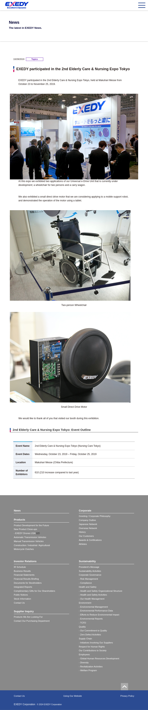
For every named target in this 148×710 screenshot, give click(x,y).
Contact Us (19, 603)
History (82, 532)
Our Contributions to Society (93, 650)
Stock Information (22, 599)
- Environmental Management (93, 607)
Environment (85, 603)
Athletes (83, 544)
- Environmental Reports (91, 618)
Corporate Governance (90, 575)
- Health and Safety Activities (93, 595)
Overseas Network (88, 528)
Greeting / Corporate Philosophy (94, 516)
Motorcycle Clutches (24, 549)
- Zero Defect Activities (90, 634)
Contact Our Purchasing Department (32, 621)
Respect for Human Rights (92, 646)
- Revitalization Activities (91, 666)
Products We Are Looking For (28, 617)
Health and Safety (87, 587)
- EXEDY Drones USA (25, 533)
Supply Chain (85, 638)
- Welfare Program (88, 670)
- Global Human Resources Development (99, 658)
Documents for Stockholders (28, 583)
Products (19, 519)
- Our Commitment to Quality (93, 630)
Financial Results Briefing (26, 579)
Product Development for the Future (31, 525)
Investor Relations (25, 561)
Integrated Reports (23, 587)
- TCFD (82, 623)
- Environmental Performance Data (96, 610)
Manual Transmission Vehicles (29, 541)
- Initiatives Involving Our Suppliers (96, 642)
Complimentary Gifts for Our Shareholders (34, 591)
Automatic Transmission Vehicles (30, 537)
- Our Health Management (91, 599)
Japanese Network (88, 524)
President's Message (89, 567)
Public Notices (21, 595)
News (17, 510)
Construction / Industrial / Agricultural (32, 545)
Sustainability (87, 561)
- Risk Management (88, 579)
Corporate (85, 510)
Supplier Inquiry (24, 611)
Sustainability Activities (90, 571)
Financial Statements (24, 575)
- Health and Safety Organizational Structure (100, 591)
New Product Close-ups (25, 529)
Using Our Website (72, 696)
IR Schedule (20, 567)
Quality (82, 627)
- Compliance (85, 583)
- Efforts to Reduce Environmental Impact (99, 614)
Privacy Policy (127, 696)
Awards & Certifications (90, 540)
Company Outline (87, 520)
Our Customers (86, 536)
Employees (84, 654)
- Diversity (84, 662)
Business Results (22, 571)
